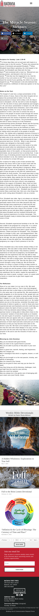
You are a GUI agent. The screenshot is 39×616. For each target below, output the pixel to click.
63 (31, 540)
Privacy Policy (22, 607)
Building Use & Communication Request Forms (20, 611)
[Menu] (31, 3)
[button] (17, 595)
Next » (35, 540)
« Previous (4, 540)
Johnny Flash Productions (7, 609)
